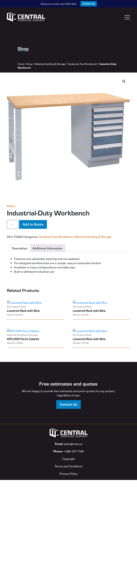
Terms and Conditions (69, 466)
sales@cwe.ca (68, 444)
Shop (29, 64)
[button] (124, 81)
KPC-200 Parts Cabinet (23, 339)
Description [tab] (19, 248)
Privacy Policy (68, 473)
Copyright (68, 458)
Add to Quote (33, 224)
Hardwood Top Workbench (82, 64)
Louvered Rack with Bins (23, 310)
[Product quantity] (12, 224)
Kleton (11, 206)
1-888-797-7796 (68, 451)
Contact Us (89, 3)
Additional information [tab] (47, 248)
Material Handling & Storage (50, 64)
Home (21, 64)
